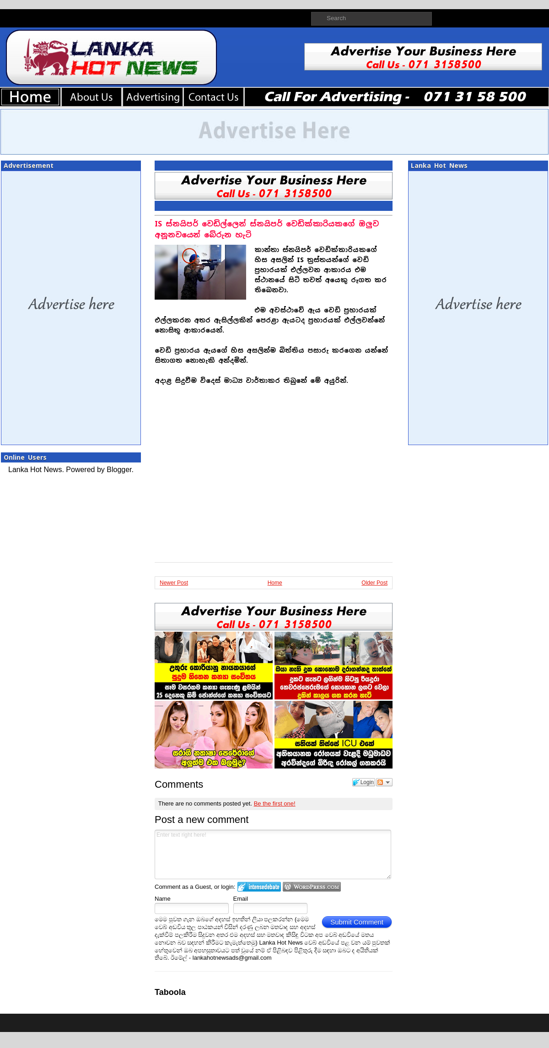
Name (163, 898)
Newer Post (174, 583)
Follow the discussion (384, 782)
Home (275, 583)
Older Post (374, 583)
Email (240, 898)
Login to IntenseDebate (259, 887)
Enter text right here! (273, 854)
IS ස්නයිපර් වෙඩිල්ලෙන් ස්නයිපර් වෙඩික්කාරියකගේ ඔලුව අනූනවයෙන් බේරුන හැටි (267, 229)
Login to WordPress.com (312, 887)
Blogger (119, 469)
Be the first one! (275, 803)
